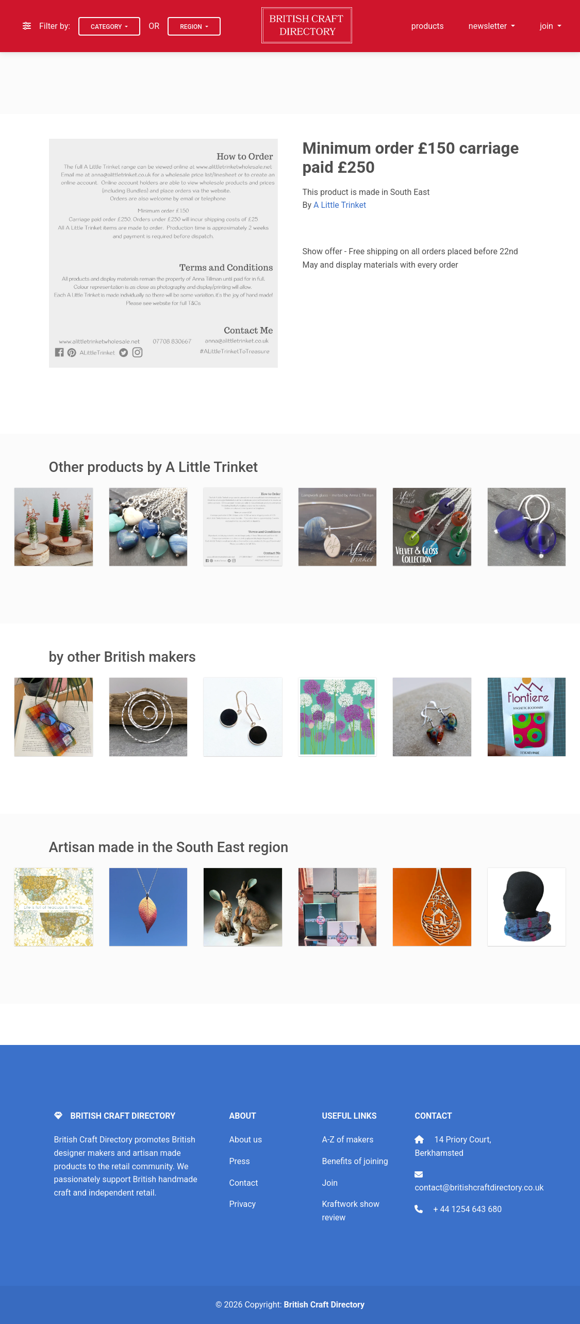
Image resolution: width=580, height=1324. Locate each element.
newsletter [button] (489, 26)
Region (192, 26)
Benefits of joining (355, 1161)
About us (245, 1140)
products (427, 26)
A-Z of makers (347, 1140)
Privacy (242, 1204)
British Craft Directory (324, 1305)
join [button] (547, 26)
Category (107, 26)
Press (239, 1161)
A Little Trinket (339, 205)
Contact (243, 1183)
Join (330, 1183)
